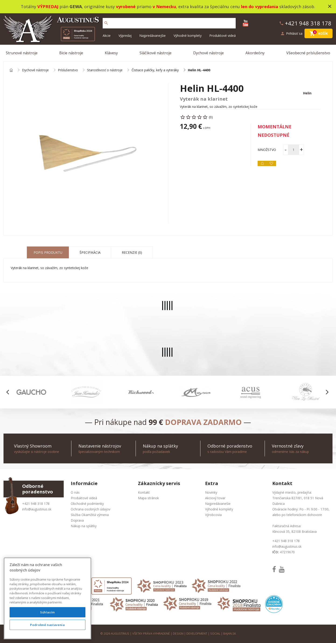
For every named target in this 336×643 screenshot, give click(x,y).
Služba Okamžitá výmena (90, 515)
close (329, 6)
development (196, 634)
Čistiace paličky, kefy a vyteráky (155, 70)
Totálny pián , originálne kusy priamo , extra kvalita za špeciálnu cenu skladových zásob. (168, 6)
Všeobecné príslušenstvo (308, 52)
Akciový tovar (215, 498)
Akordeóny (255, 52)
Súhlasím (47, 612)
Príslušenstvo (68, 70)
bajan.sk (229, 634)
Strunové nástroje (22, 52)
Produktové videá (222, 35)
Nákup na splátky (84, 526)
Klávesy (111, 52)
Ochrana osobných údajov (90, 509)
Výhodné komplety (188, 35)
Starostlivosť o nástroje (104, 70)
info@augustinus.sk (36, 509)
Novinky (211, 492)
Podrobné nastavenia (47, 625)
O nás (75, 492)
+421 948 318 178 (35, 503)
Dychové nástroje (208, 52)
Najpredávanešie (218, 503)
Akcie (107, 35)
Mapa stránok (148, 498)
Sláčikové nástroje (156, 52)
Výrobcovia (213, 515)
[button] (9, 392)
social (215, 634)
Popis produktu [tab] (48, 252)
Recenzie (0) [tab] (132, 252)
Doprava (77, 520)
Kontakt (144, 492)
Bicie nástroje (71, 52)
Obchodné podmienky (87, 503)
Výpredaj (125, 35)
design (178, 634)
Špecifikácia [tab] (90, 252)
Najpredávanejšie (152, 35)
